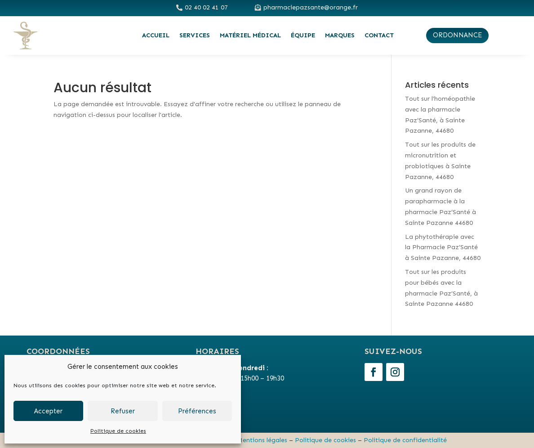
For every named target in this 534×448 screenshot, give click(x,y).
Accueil (155, 35)
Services (194, 35)
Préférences (197, 411)
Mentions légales (262, 440)
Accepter (48, 411)
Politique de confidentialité (405, 440)
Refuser (123, 411)
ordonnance (457, 35)
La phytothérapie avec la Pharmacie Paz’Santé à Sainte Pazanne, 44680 (443, 247)
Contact (379, 35)
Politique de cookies (118, 431)
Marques (340, 35)
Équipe (303, 35)
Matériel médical (250, 35)
